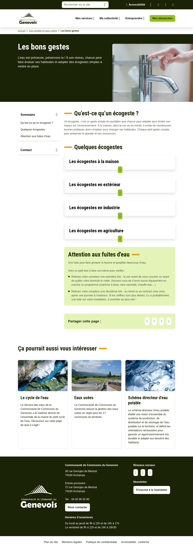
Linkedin (158, 4)
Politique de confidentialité (101, 542)
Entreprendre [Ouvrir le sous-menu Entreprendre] (133, 18)
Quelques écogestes (33, 129)
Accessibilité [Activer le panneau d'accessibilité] (137, 4)
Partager (147, 321)
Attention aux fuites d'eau (36, 136)
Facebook (165, 4)
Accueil (21, 30)
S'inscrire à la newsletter (151, 490)
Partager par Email (169, 321)
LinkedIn (154, 321)
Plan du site (51, 542)
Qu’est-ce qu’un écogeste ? (37, 122)
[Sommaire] (39, 115)
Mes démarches (162, 18)
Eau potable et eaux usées (43, 30)
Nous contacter (77, 508)
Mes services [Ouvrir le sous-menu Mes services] (83, 18)
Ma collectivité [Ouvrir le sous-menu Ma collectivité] (109, 18)
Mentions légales (72, 542)
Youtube (173, 4)
